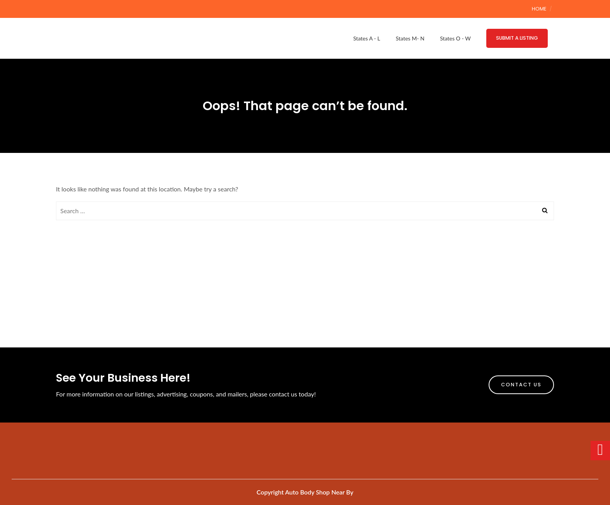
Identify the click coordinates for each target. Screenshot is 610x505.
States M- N (410, 38)
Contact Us (521, 384)
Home (539, 8)
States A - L (366, 38)
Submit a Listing (517, 38)
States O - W (455, 38)
